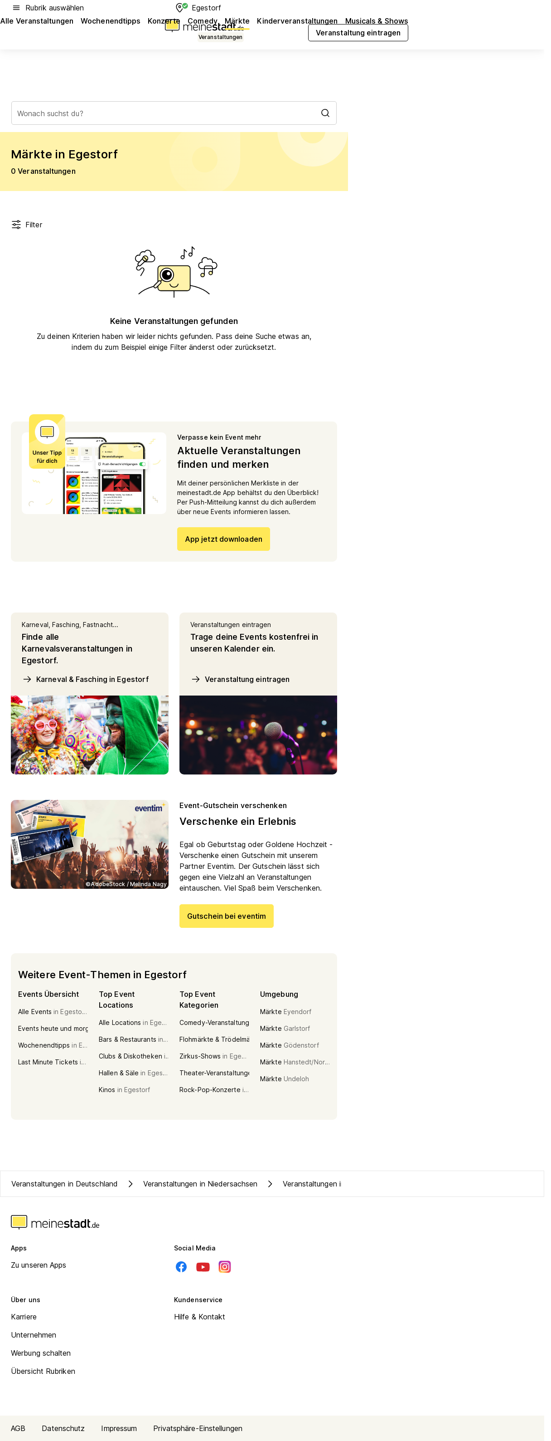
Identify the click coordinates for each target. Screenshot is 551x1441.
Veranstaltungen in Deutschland (64, 1183)
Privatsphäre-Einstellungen (197, 1428)
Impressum (119, 1428)
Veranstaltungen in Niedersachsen (191, 1183)
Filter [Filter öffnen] (26, 224)
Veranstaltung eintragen (240, 679)
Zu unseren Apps (39, 1264)
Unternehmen (33, 1334)
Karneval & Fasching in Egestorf (85, 679)
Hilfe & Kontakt (200, 1316)
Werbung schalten (41, 1353)
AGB (18, 1428)
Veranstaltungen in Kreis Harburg (328, 1183)
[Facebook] (181, 1267)
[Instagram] (225, 1267)
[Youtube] (203, 1267)
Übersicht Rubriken (43, 1371)
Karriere (24, 1316)
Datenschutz (63, 1428)
